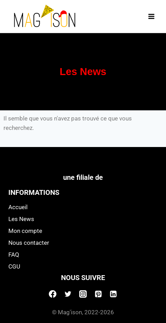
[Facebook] (52, 294)
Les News (21, 218)
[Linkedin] (113, 294)
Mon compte (25, 230)
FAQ (13, 254)
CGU (14, 266)
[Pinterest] (98, 294)
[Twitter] (68, 294)
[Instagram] (83, 294)
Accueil (18, 207)
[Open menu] (151, 16)
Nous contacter (28, 242)
